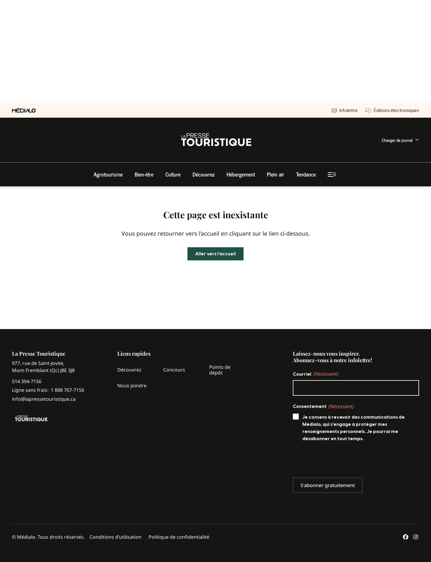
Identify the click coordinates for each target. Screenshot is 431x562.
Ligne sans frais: (48, 390)
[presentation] (338, 461)
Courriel (315, 374)
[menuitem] (400, 139)
